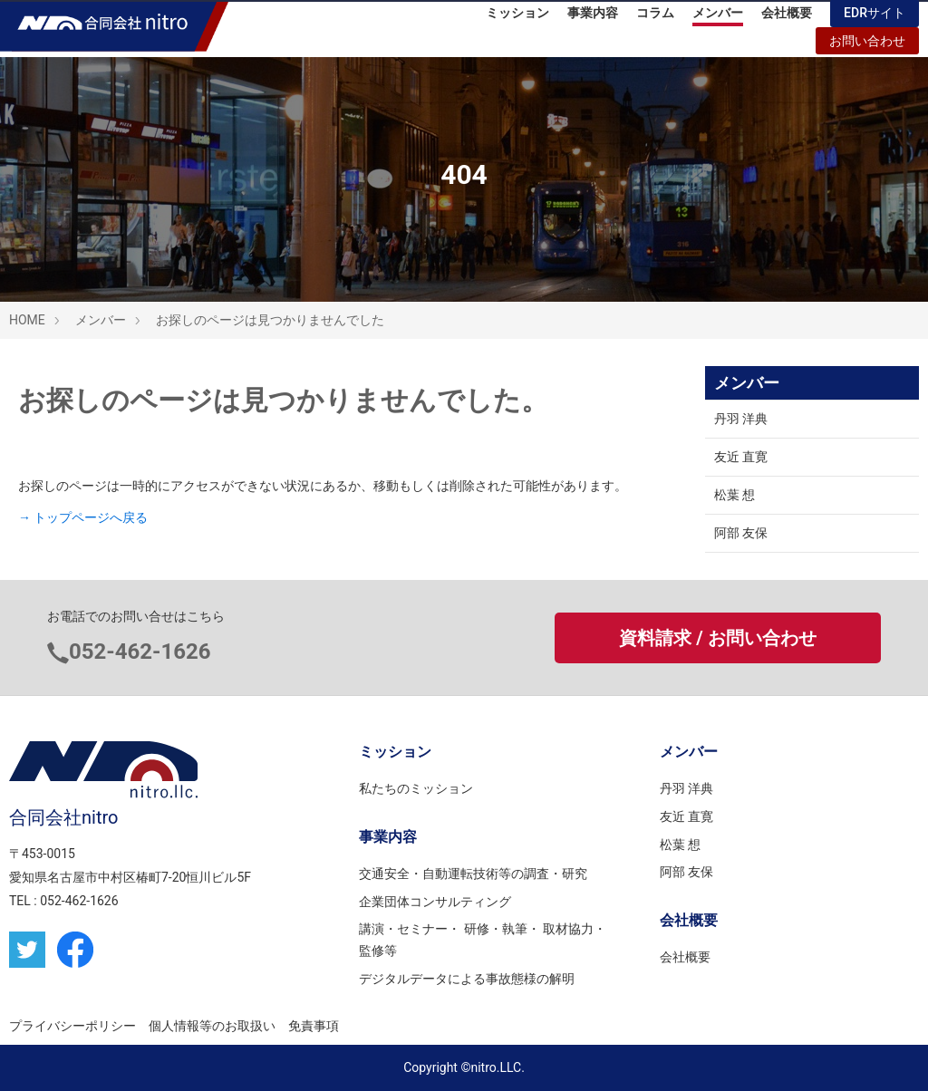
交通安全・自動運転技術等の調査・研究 (473, 873)
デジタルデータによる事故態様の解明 (467, 978)
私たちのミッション (416, 788)
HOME (27, 320)
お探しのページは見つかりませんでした (270, 320)
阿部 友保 (741, 533)
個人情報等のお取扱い (212, 1026)
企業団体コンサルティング (435, 901)
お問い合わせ (867, 46)
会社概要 (786, 18)
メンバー (717, 18)
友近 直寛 (741, 456)
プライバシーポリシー (72, 1026)
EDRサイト (874, 18)
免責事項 (313, 1026)
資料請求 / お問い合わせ (717, 638)
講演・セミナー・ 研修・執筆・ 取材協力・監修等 (482, 940)
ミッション (517, 18)
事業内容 (592, 18)
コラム (655, 18)
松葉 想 (734, 495)
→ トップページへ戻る (83, 517)
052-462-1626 (140, 651)
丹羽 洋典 (741, 418)
